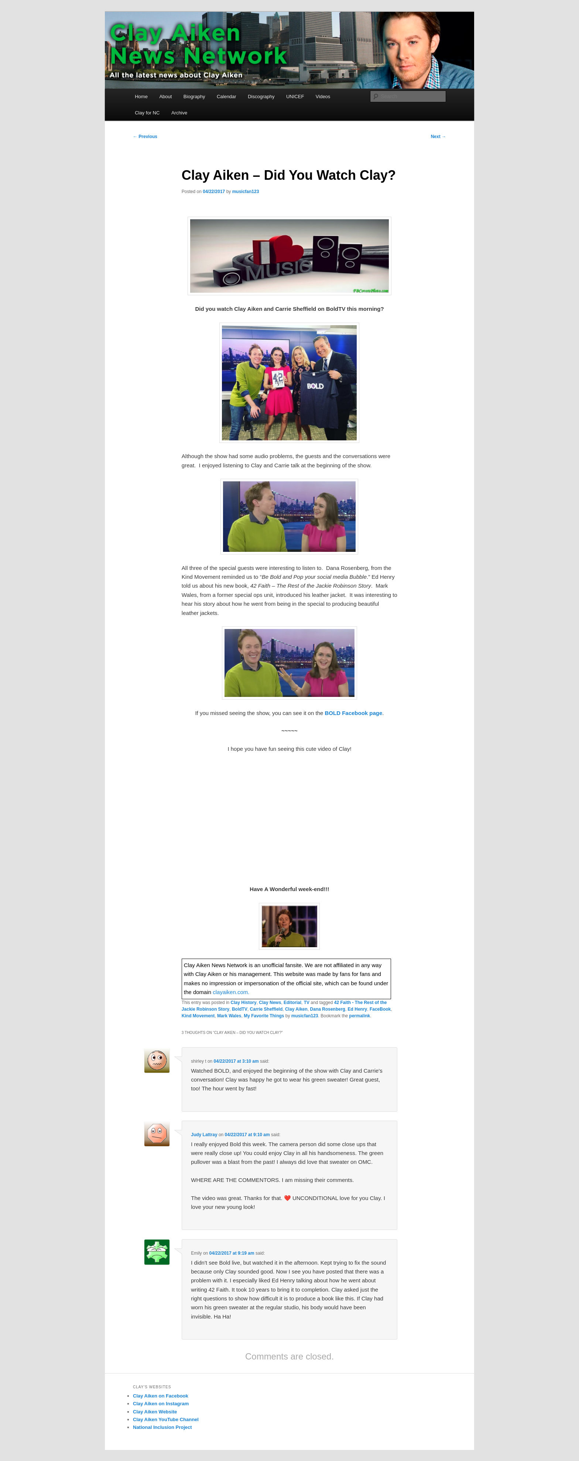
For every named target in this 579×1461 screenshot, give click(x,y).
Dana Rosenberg (327, 1009)
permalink (359, 1015)
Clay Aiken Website (155, 1411)
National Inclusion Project (162, 1427)
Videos (323, 96)
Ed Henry (357, 1009)
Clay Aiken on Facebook (160, 1396)
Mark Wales (229, 1015)
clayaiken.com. (231, 992)
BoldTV (239, 1009)
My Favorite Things (264, 1015)
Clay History (244, 1002)
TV (306, 1002)
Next (438, 136)
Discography (261, 96)
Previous (145, 136)
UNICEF (295, 96)
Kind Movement (198, 1015)
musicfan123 (245, 191)
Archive (179, 113)
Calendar (226, 96)
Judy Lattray (204, 1134)
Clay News (270, 1002)
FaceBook (380, 1009)
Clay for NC (147, 113)
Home (141, 96)
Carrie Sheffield (266, 1009)
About (165, 96)
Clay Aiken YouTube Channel (166, 1419)
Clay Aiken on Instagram (161, 1403)
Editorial (292, 1002)
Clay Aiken (296, 1009)
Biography (194, 96)
